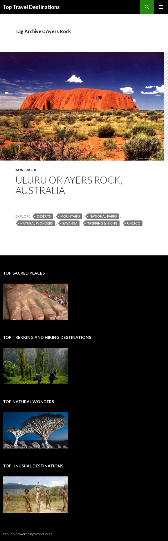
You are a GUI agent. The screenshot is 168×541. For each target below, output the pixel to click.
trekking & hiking (102, 223)
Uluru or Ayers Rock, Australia (68, 185)
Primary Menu (161, 7)
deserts (44, 216)
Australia (25, 170)
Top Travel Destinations (31, 7)
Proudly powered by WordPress (27, 534)
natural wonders (36, 223)
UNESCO (133, 223)
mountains (70, 216)
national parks (103, 216)
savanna (69, 223)
